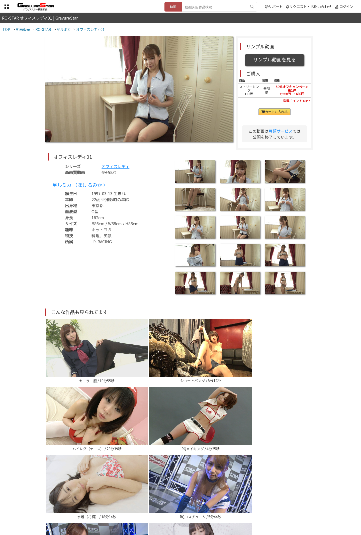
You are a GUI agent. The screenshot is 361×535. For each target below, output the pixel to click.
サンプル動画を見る (274, 59)
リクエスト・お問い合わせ (308, 6)
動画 (173, 6)
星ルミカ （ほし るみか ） (80, 184)
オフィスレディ (115, 166)
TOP (106, 510)
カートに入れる (274, 112)
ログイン (346, 6)
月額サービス (280, 131)
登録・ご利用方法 (177, 510)
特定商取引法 (146, 510)
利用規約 (123, 510)
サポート (274, 6)
